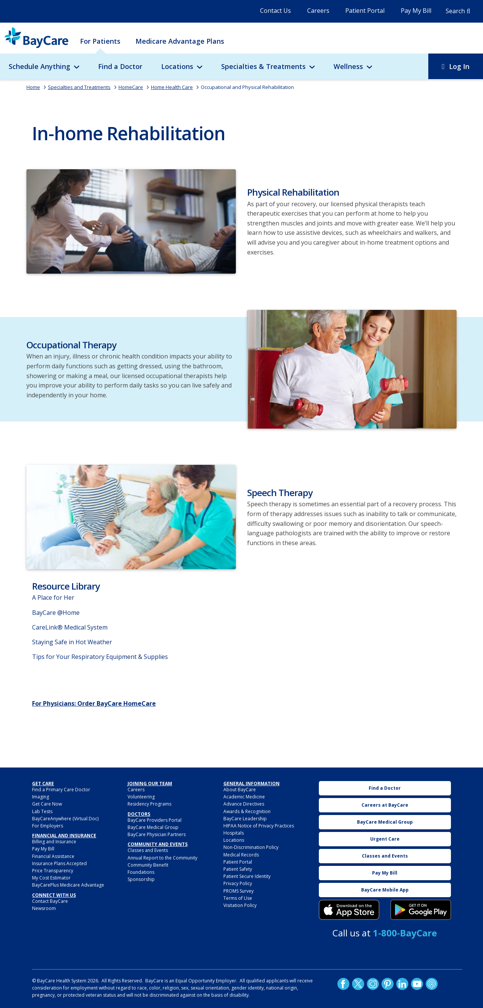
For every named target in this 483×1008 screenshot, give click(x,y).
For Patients (100, 41)
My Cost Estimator (51, 878)
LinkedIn (402, 984)
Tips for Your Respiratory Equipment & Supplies (100, 657)
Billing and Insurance (54, 841)
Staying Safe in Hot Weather (72, 642)
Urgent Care (385, 839)
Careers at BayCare (384, 805)
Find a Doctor (120, 66)
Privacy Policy (237, 883)
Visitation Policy (240, 905)
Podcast (432, 984)
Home (33, 87)
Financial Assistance (53, 856)
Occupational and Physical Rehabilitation (247, 87)
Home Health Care (172, 87)
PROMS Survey (238, 891)
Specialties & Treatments (263, 66)
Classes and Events (148, 850)
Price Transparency (52, 870)
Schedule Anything (39, 66)
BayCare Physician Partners (157, 834)
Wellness (348, 66)
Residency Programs (149, 804)
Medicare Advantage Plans (179, 41)
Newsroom (44, 908)
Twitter (358, 984)
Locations (177, 66)
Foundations (141, 872)
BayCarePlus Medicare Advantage (68, 885)
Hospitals (233, 833)
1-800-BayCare (405, 933)
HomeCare (130, 87)
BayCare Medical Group (153, 827)
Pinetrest (387, 984)
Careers (318, 10)
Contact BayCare (50, 901)
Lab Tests (42, 811)
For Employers (47, 826)
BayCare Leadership (245, 818)
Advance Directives (243, 804)
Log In (459, 66)
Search (455, 11)
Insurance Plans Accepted (59, 863)
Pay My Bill (416, 10)
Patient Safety (237, 869)
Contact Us (275, 10)
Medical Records (241, 855)
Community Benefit (148, 865)
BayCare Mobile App (385, 890)
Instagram (373, 984)
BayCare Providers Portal (155, 820)
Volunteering (141, 797)
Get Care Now (47, 804)
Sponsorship (141, 879)
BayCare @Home (56, 612)
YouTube (417, 984)
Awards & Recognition (247, 811)
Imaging (40, 797)
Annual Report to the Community (162, 858)
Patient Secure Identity (247, 876)
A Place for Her (53, 597)
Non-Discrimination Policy (250, 847)
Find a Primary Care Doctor (61, 789)
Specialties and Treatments (79, 87)
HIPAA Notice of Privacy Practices (258, 826)
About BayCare (239, 789)
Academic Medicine (244, 797)
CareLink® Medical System (70, 627)
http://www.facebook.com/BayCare (343, 984)
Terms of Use (237, 898)
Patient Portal (365, 10)
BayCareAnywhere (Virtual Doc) (65, 818)
